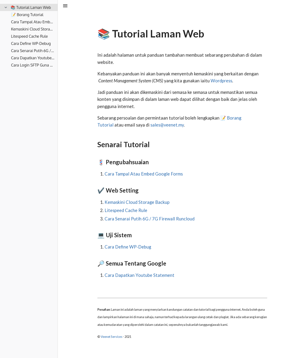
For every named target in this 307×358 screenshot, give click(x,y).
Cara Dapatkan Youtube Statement (139, 275)
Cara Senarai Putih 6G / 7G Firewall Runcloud (150, 218)
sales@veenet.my (167, 124)
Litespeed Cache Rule (126, 210)
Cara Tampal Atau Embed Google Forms (144, 173)
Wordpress (221, 80)
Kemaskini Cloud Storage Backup (137, 202)
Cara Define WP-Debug (128, 246)
